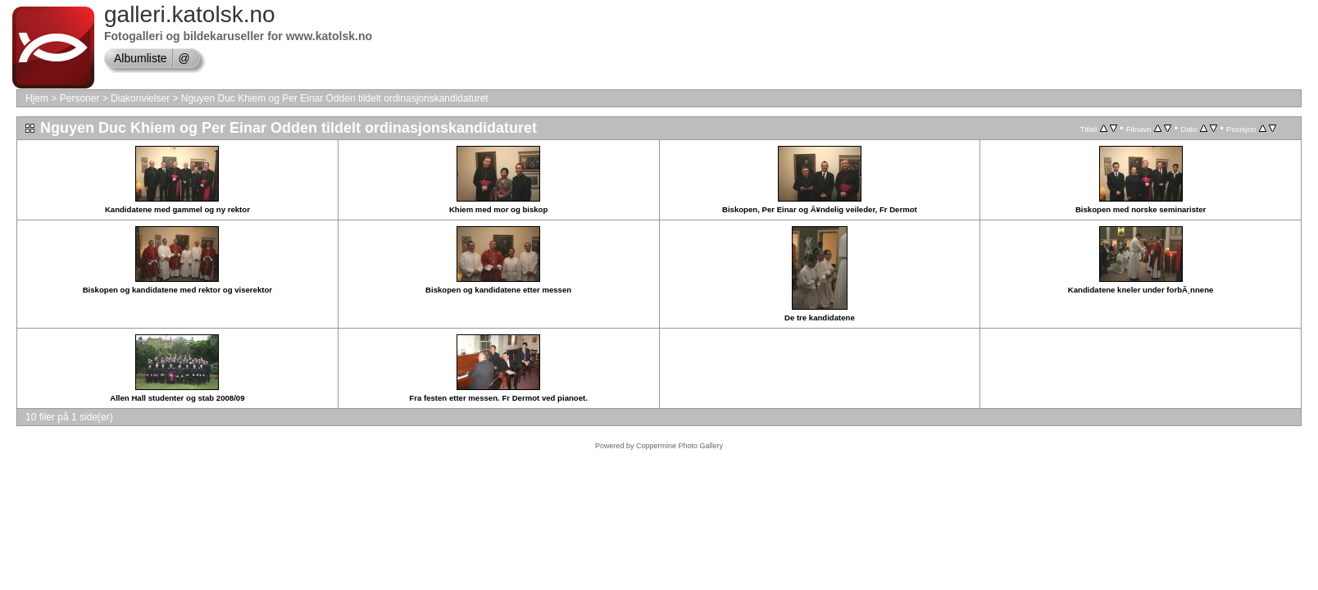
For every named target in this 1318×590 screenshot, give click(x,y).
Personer (80, 98)
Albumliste (140, 58)
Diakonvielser (140, 98)
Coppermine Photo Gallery (679, 446)
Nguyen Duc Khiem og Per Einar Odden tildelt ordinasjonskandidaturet (335, 98)
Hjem (36, 98)
